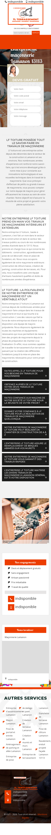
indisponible (14, 1)
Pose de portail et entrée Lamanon (9, 733)
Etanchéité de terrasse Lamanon (41, 718)
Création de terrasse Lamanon (25, 725)
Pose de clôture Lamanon (41, 732)
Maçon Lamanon (9, 722)
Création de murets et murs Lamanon (25, 742)
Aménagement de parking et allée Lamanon (9, 748)
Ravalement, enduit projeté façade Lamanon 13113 (41, 749)
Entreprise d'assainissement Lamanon (9, 711)
